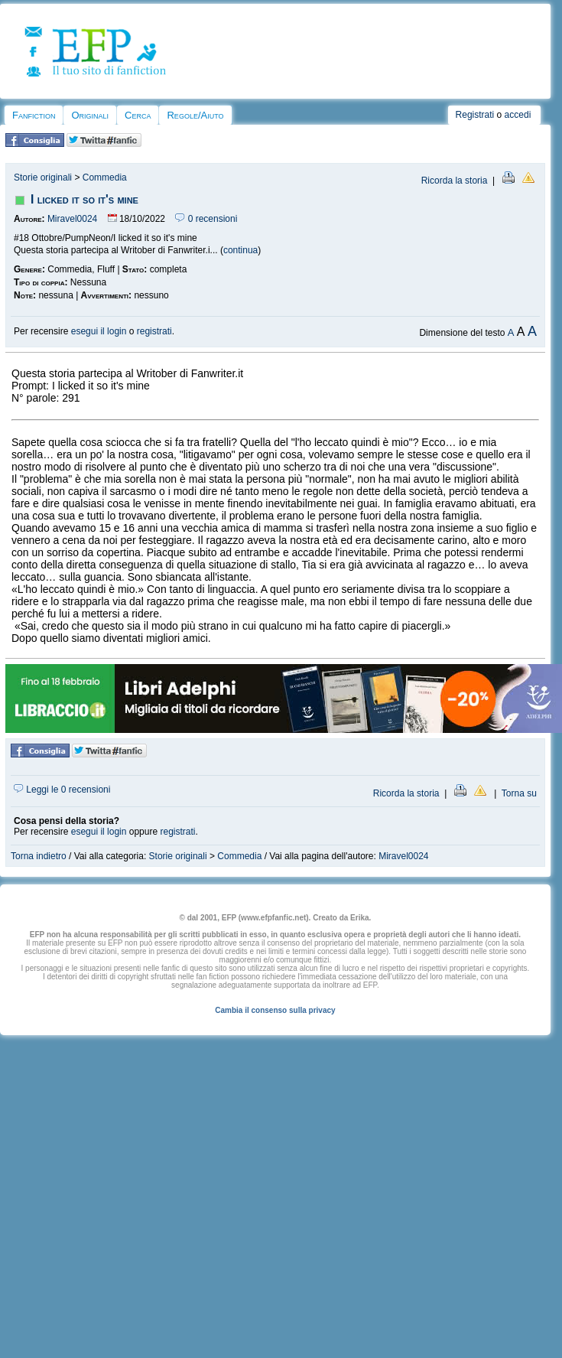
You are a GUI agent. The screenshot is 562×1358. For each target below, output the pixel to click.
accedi (518, 114)
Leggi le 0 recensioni (62, 789)
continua (240, 250)
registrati (154, 331)
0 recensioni (206, 218)
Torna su (519, 793)
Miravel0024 (72, 218)
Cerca (138, 115)
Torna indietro (39, 856)
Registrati (475, 114)
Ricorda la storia (454, 180)
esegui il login (99, 331)
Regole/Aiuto (195, 115)
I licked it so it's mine (84, 199)
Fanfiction (33, 115)
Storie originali (43, 177)
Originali (90, 115)
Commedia (105, 177)
